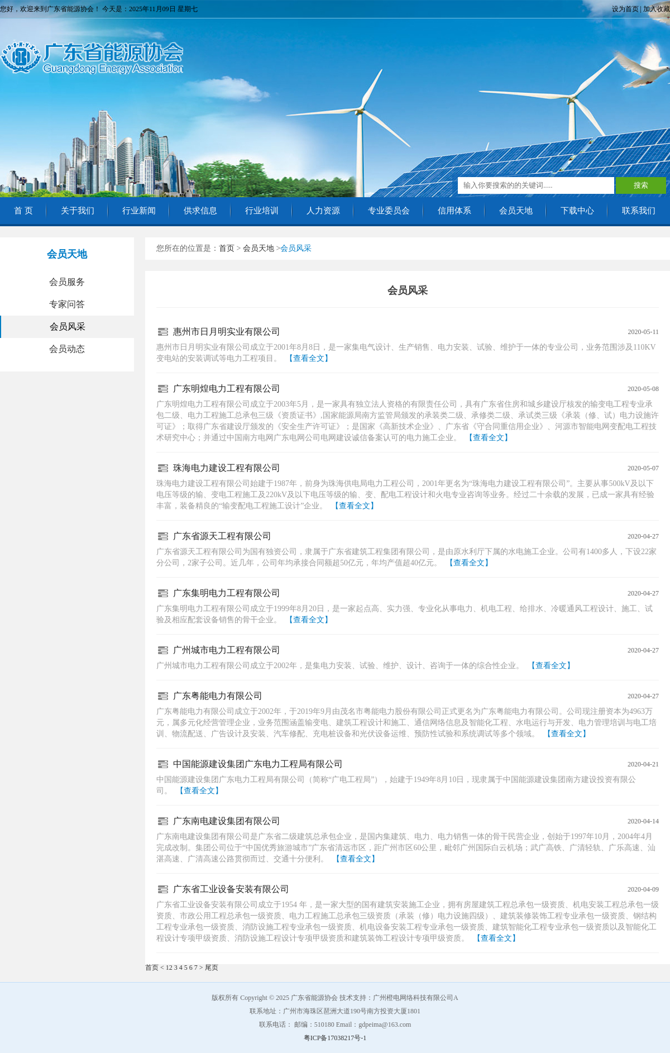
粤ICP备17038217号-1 (335, 1038)
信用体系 (454, 210)
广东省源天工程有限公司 (222, 536)
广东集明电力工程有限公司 (226, 593)
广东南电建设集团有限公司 (226, 821)
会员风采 (67, 326)
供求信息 (200, 210)
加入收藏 (656, 9)
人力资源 (323, 210)
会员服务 (67, 282)
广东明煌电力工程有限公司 (226, 388)
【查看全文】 (308, 358)
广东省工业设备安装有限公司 (231, 889)
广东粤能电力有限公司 (217, 696)
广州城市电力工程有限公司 (226, 650)
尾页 (211, 967)
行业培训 (262, 210)
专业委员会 (389, 210)
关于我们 (77, 210)
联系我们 (638, 210)
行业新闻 (139, 210)
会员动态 (67, 349)
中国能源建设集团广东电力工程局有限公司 (258, 764)
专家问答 (67, 304)
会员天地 (516, 210)
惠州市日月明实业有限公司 (226, 331)
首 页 (23, 210)
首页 (226, 248)
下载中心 (577, 210)
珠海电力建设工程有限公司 (226, 468)
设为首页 (625, 9)
